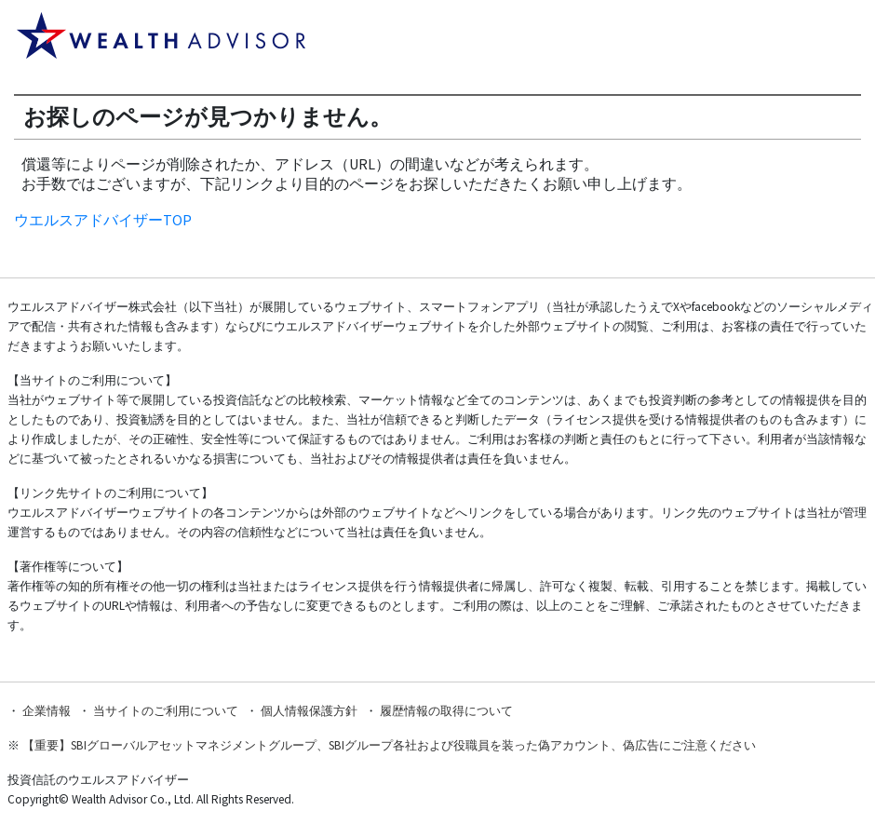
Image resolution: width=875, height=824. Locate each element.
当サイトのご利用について (165, 711)
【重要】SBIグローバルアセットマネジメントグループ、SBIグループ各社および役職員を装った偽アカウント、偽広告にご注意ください (389, 745)
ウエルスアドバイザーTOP (103, 219)
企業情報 (46, 711)
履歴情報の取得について (446, 711)
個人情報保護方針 (309, 711)
